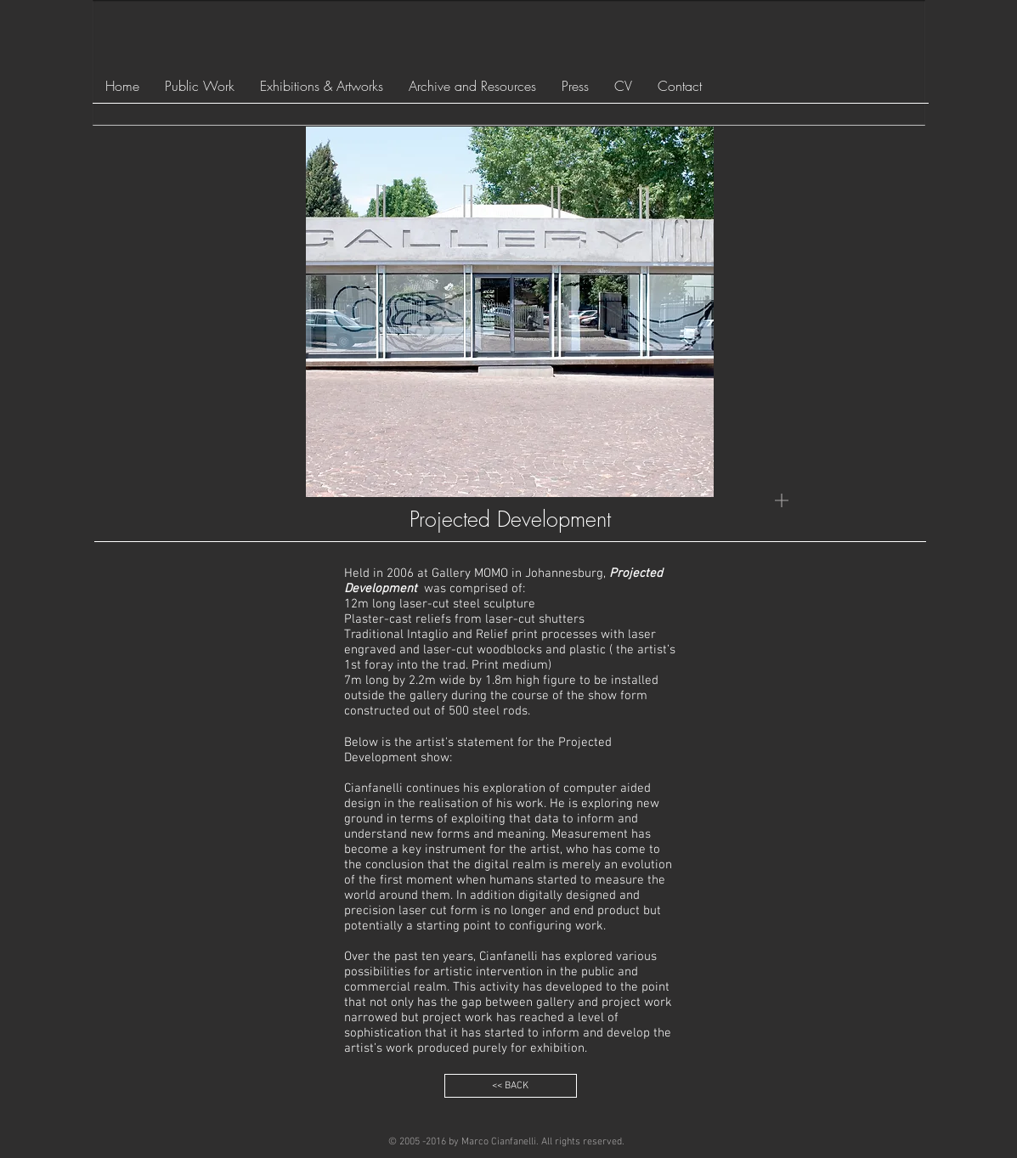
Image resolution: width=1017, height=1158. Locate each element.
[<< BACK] (510, 1086)
